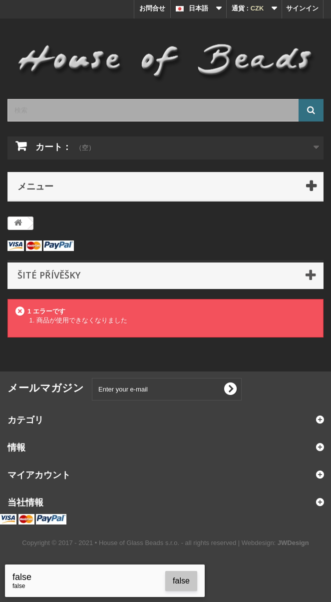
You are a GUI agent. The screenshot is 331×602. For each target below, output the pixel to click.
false (181, 580)
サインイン (302, 8)
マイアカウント (38, 474)
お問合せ (152, 8)
